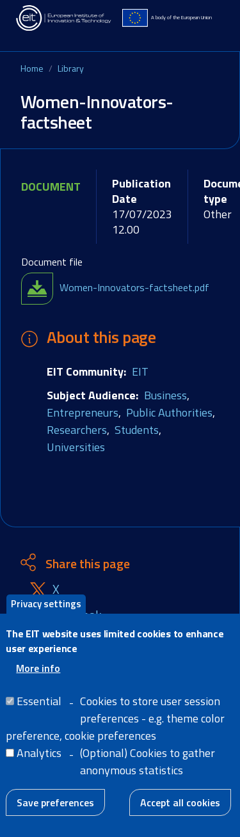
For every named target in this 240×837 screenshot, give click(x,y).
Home (32, 68)
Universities (76, 447)
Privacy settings (46, 604)
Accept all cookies (180, 803)
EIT (140, 371)
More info (38, 668)
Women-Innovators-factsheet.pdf (134, 287)
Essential (39, 701)
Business (165, 395)
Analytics (39, 753)
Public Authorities (169, 412)
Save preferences (55, 803)
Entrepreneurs (82, 412)
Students (137, 429)
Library (71, 68)
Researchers (77, 429)
